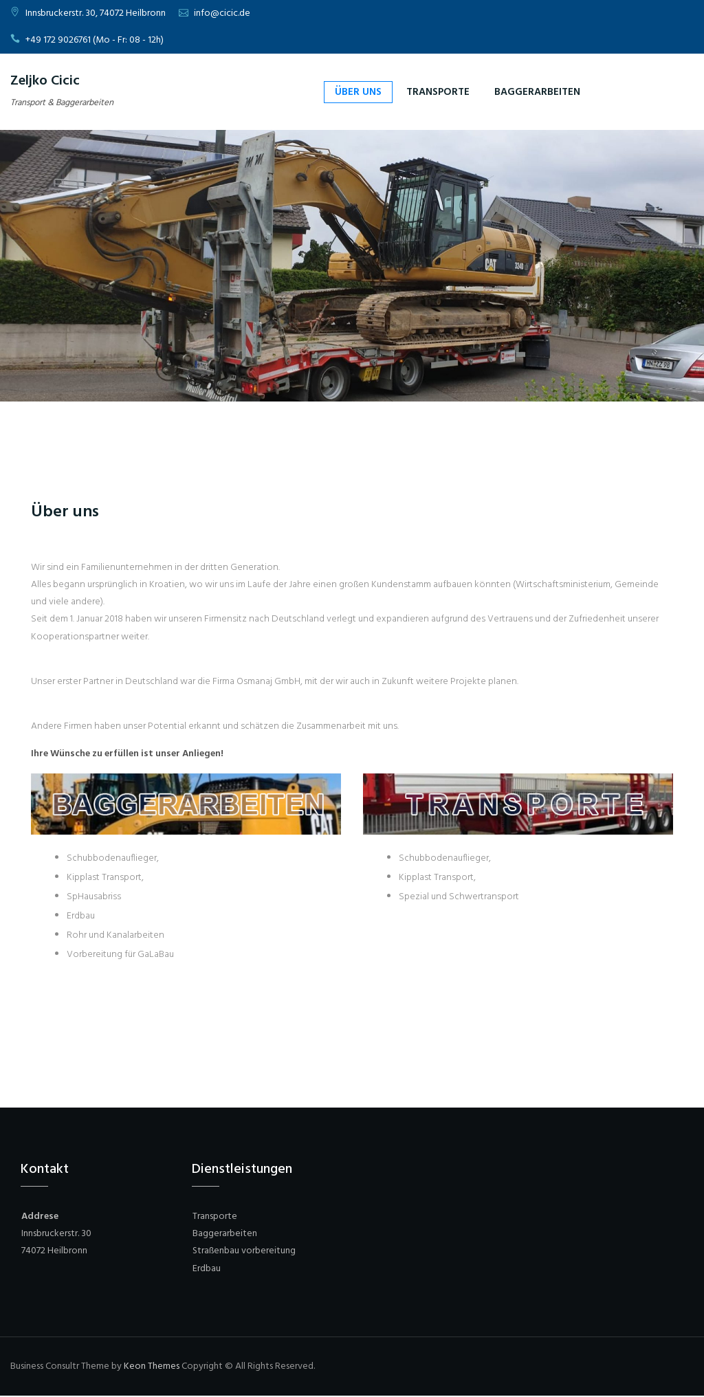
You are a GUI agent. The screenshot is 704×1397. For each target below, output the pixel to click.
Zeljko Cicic (45, 81)
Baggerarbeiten (537, 92)
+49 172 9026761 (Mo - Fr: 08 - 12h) (94, 40)
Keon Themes (151, 1366)
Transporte (438, 92)
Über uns (358, 92)
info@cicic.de (222, 13)
